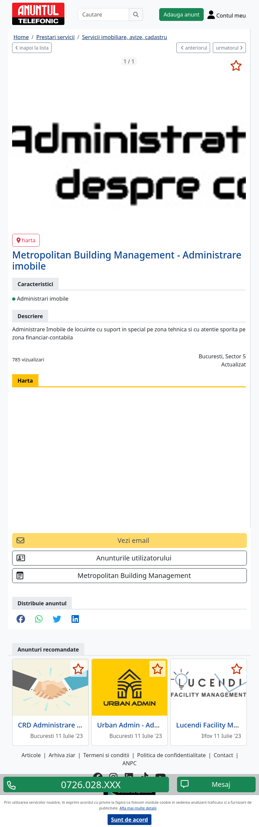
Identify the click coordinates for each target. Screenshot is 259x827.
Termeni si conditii (106, 755)
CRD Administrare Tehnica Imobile (73, 724)
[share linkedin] (75, 619)
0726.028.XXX (91, 784)
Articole (31, 755)
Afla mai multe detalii (137, 807)
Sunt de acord (129, 819)
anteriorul (194, 48)
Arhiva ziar (62, 755)
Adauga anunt (181, 14)
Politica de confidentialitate (171, 755)
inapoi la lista (32, 48)
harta (26, 240)
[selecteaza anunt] (236, 65)
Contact (223, 755)
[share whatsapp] (39, 619)
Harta (25, 380)
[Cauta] (136, 14)
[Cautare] (103, 14)
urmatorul (229, 48)
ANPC (129, 763)
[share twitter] (56, 619)
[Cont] (226, 14)
